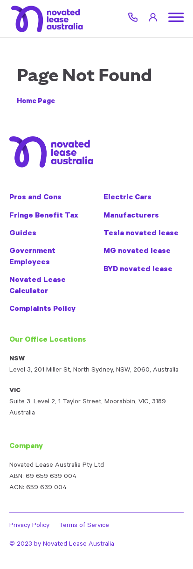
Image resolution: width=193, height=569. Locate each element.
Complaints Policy (42, 309)
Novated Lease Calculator (37, 285)
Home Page (36, 102)
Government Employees (32, 257)
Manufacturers (131, 216)
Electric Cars (127, 198)
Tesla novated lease (141, 234)
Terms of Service (84, 526)
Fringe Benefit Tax (43, 216)
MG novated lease (137, 251)
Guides (22, 234)
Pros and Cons (35, 198)
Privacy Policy (29, 526)
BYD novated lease (137, 270)
